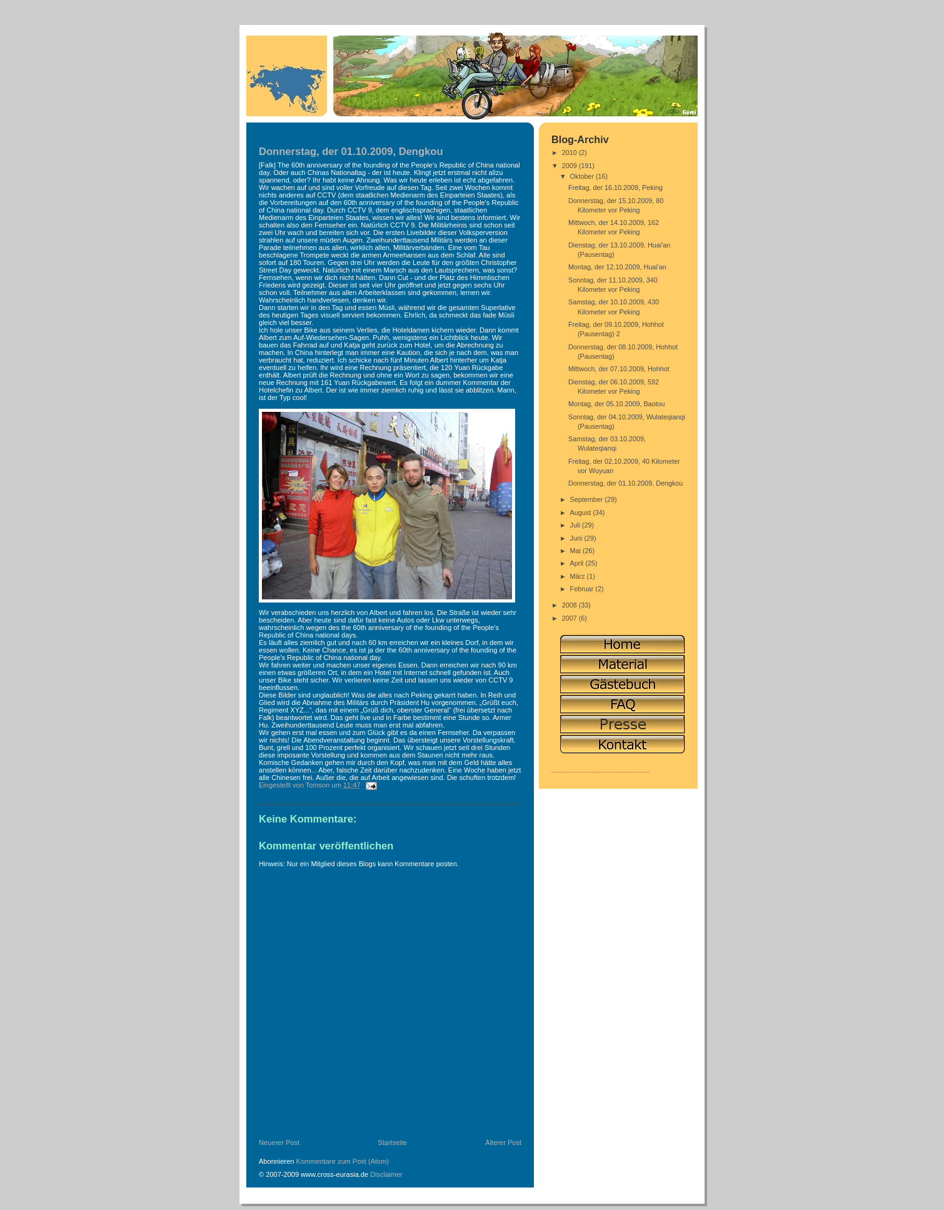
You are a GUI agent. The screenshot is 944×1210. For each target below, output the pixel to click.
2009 (570, 165)
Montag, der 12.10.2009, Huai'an (617, 267)
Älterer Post (503, 1142)
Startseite (392, 1142)
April (578, 563)
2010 (570, 152)
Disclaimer (386, 1174)
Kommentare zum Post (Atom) (342, 1161)
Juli (576, 525)
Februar (583, 588)
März (578, 576)
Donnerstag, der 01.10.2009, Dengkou (625, 483)
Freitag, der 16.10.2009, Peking (615, 187)
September (587, 499)
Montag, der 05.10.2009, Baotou (616, 404)
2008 (570, 605)
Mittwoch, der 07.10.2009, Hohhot (619, 368)
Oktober (583, 176)
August (581, 512)
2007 (570, 618)
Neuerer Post (279, 1142)
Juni (577, 538)
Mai (576, 550)
